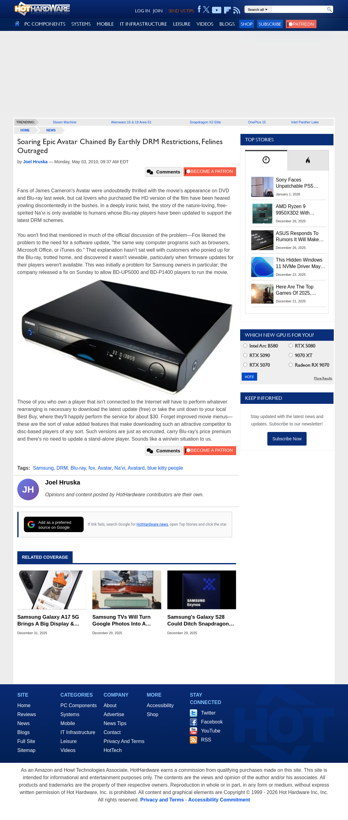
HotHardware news (152, 524)
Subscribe (270, 24)
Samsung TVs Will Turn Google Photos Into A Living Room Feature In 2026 (121, 620)
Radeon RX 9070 (309, 365)
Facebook (212, 721)
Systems (70, 714)
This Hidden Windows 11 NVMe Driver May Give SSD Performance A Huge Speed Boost (299, 263)
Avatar (105, 468)
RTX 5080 (302, 346)
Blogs (23, 732)
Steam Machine (64, 122)
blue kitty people (165, 468)
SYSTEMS (81, 24)
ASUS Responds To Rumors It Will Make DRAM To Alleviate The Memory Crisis (300, 237)
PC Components (79, 705)
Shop (247, 24)
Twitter (208, 712)
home (25, 130)
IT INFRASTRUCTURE (143, 24)
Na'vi (119, 468)
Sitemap (26, 750)
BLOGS (227, 24)
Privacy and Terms (162, 799)
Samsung (43, 468)
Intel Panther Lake (305, 122)
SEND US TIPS (181, 10)
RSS (206, 739)
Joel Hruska (62, 482)
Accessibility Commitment (219, 799)
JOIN (158, 10)
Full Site (26, 741)
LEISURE (181, 24)
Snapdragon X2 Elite (205, 122)
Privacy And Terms (124, 741)
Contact (112, 732)
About (110, 705)
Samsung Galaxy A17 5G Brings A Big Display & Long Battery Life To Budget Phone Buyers (48, 620)
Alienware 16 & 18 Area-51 (131, 122)
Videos (68, 750)
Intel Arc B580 (260, 346)
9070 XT (300, 355)
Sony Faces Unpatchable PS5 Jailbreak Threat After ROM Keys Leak (299, 183)
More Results (323, 378)
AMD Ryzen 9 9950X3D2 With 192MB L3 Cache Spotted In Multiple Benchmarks (296, 210)
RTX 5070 (256, 365)
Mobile (68, 723)
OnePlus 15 (257, 122)
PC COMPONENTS (44, 24)
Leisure (69, 741)
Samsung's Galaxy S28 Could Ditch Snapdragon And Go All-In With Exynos (200, 620)
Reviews (26, 714)
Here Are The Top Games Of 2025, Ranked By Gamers (297, 290)
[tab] (266, 160)
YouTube (210, 730)
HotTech (113, 750)
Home (24, 705)
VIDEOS (205, 24)
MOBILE (105, 24)
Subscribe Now (286, 438)
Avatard (136, 468)
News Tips (115, 723)
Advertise (114, 714)
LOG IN (142, 10)
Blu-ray (78, 468)
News (51, 130)
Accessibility (160, 705)
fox (92, 468)
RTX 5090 (256, 355)
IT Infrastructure (78, 732)
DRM (62, 468)
